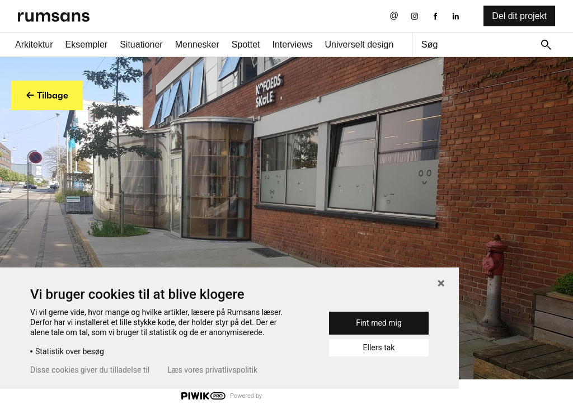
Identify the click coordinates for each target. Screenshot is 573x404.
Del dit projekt (519, 16)
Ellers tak (379, 347)
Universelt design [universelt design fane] (359, 44)
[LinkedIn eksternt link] (456, 16)
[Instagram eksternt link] (414, 16)
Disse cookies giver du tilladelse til (89, 369)
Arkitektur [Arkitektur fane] (34, 44)
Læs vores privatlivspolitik (212, 369)
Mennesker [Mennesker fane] (197, 44)
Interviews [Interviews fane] (293, 44)
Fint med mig (379, 322)
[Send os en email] (394, 16)
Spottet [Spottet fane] (246, 44)
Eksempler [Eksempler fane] (86, 44)
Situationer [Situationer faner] (141, 44)
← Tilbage (47, 95)
